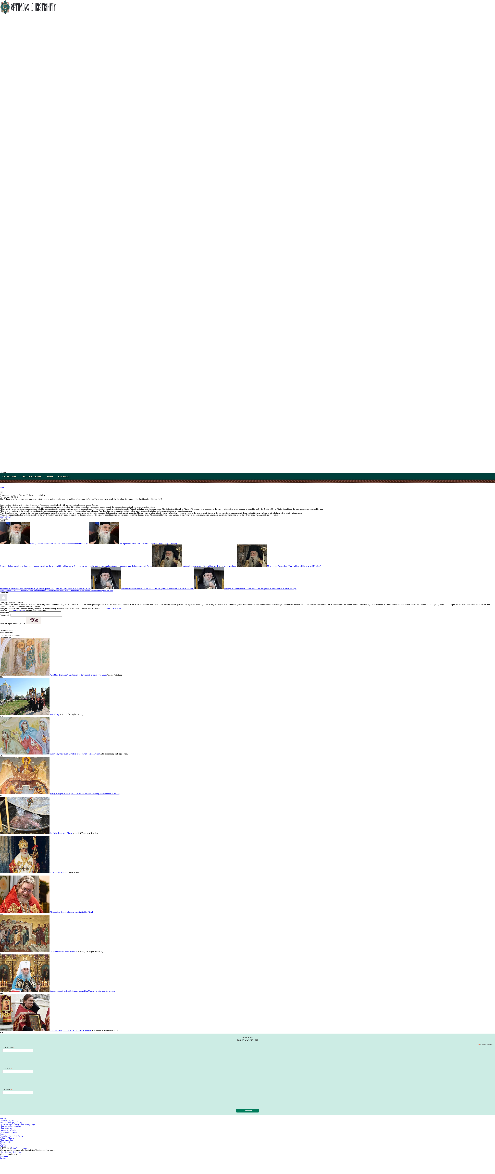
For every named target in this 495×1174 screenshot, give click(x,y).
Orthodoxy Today (7, 1121)
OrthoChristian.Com (113, 608)
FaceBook (15, 610)
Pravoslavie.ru (5, 517)
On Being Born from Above (61, 834)
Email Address (8, 1048)
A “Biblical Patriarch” (58, 873)
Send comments (6, 633)
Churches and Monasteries (10, 1127)
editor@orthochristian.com (10, 1153)
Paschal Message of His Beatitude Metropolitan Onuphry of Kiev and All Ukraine (82, 992)
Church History (6, 1129)
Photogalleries (31, 476)
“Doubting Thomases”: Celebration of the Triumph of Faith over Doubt (78, 676)
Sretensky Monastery (8, 1133)
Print (2, 487)
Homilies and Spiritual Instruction (13, 1123)
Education (4, 1135)
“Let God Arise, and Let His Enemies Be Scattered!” (71, 1031)
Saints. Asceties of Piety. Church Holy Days (17, 1125)
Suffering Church (7, 1139)
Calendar (64, 476)
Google (22, 610)
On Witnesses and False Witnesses (63, 952)
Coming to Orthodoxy (8, 1131)
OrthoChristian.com (19, 1149)
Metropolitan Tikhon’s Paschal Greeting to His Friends (71, 913)
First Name (7, 1069)
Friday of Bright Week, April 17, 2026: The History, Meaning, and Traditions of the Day (85, 794)
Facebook (4, 1157)
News (50, 476)
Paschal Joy (54, 715)
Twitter (3, 1159)
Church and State (7, 1141)
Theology (4, 1119)
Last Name (7, 1090)
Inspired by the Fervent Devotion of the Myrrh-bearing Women (75, 755)
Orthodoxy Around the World (11, 1137)
